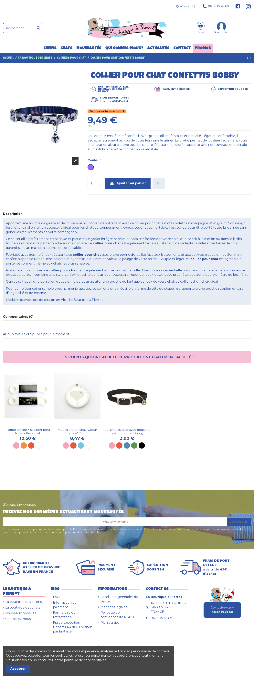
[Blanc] (39, 445)
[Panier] (200, 28)
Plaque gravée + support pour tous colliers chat (27, 431)
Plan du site (110, 622)
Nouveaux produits (20, 613)
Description (13, 214)
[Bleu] (127, 445)
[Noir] (142, 445)
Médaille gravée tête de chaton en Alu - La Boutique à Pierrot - (55, 300)
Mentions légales (114, 607)
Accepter (18, 669)
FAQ (56, 597)
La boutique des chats (22, 607)
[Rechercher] (38, 28)
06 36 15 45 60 (216, 6)
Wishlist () (185, 6)
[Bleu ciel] (81, 445)
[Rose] (16, 445)
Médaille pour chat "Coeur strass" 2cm (77, 431)
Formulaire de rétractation (64, 615)
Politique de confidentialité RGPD (117, 615)
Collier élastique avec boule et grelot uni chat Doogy (127, 431)
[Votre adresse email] (115, 521)
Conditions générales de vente (119, 599)
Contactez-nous (18, 619)
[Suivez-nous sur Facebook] (238, 6)
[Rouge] (31, 445)
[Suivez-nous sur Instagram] (246, 6)
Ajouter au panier (128, 183)
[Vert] (134, 445)
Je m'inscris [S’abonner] (239, 521)
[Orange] (24, 445)
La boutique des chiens (23, 602)
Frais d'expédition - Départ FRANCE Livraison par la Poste (72, 627)
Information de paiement (65, 605)
